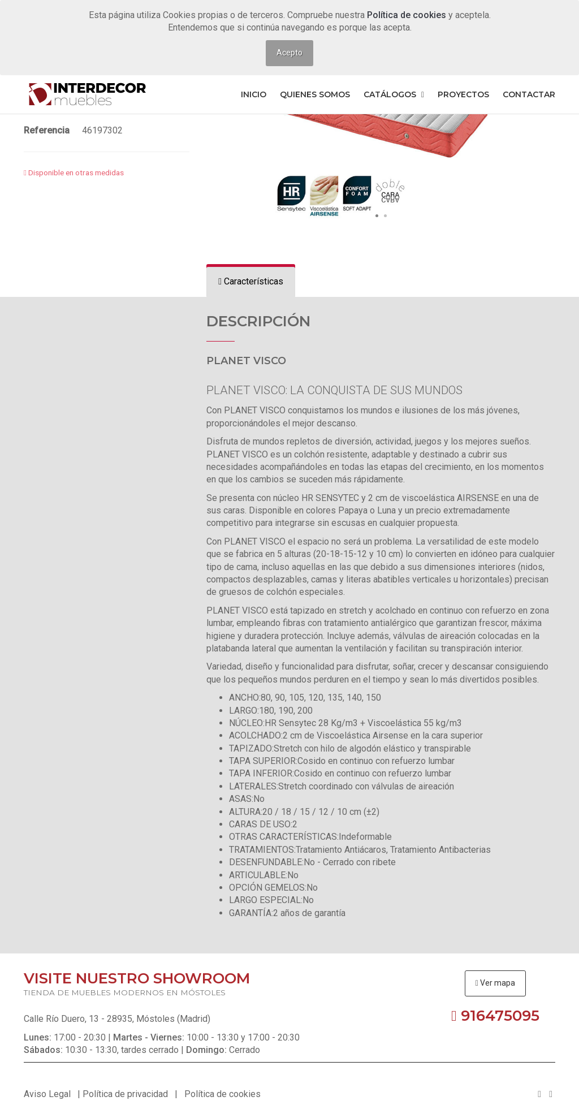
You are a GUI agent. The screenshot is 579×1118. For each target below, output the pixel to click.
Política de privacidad (125, 1094)
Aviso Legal (47, 1094)
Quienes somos (315, 94)
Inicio (253, 94)
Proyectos (463, 94)
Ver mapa (495, 982)
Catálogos (394, 94)
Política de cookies (407, 15)
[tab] (250, 282)
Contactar (529, 94)
